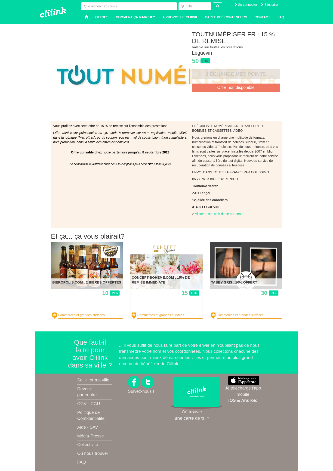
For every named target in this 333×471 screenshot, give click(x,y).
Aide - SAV (87, 427)
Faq (281, 17)
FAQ (81, 462)
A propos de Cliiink (180, 17)
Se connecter (245, 4)
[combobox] (195, 6)
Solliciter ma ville (93, 379)
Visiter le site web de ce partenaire (219, 214)
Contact (262, 17)
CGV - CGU (88, 403)
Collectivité (87, 444)
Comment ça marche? (135, 17)
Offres (101, 17)
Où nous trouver (92, 453)
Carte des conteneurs (226, 17)
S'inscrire (269, 4)
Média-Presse (90, 436)
